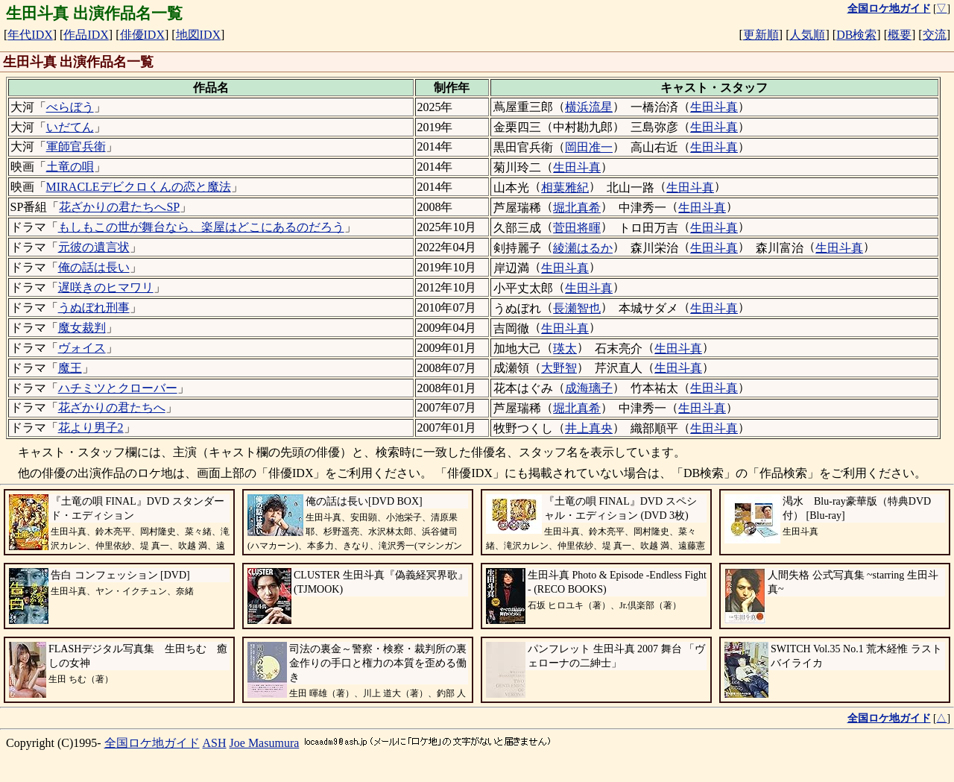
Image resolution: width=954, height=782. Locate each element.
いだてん (70, 127)
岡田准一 (589, 147)
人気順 (807, 34)
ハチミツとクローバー (117, 388)
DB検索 (856, 34)
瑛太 (565, 348)
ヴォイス (82, 347)
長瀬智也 (577, 308)
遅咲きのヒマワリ (106, 287)
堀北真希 (577, 207)
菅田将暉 (577, 227)
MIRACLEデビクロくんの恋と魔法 (138, 186)
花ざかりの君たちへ (111, 407)
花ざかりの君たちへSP (119, 207)
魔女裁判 (82, 327)
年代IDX (29, 34)
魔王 (70, 368)
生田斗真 (714, 107)
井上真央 (589, 428)
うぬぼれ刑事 (94, 307)
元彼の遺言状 (94, 247)
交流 (935, 34)
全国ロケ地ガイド (152, 743)
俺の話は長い (94, 267)
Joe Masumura (265, 743)
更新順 (761, 34)
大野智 (559, 368)
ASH (215, 743)
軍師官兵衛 (76, 146)
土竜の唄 (70, 166)
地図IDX (198, 34)
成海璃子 (589, 388)
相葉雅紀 (565, 187)
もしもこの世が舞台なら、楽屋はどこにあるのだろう (201, 227)
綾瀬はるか (583, 248)
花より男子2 (91, 427)
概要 (900, 34)
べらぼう (70, 107)
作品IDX (85, 34)
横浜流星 (589, 107)
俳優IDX (142, 34)
